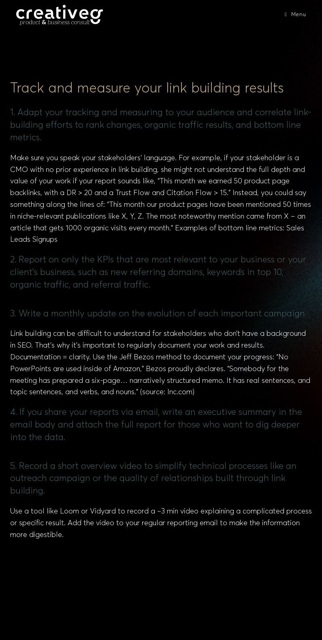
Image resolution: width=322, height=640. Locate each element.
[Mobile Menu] (295, 14)
